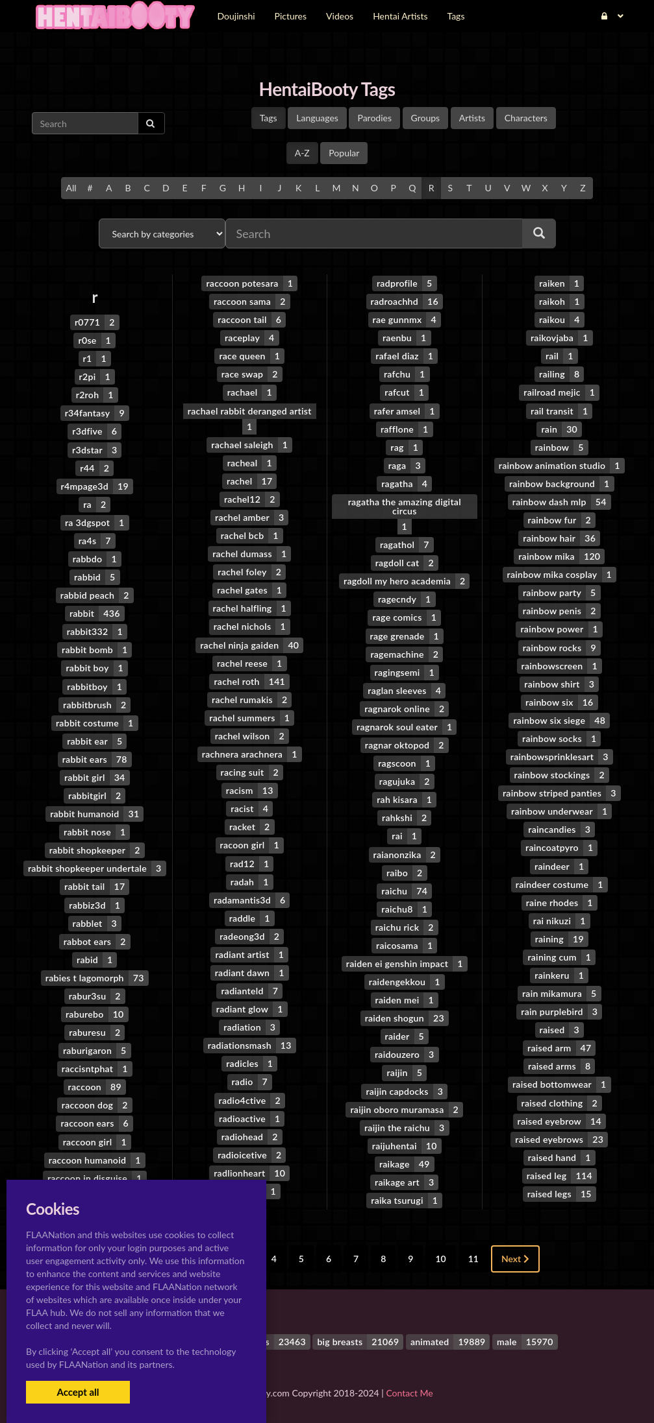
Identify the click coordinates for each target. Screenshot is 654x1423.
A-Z (302, 152)
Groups (425, 117)
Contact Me (409, 1390)
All (71, 187)
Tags (268, 117)
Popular (344, 152)
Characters (526, 117)
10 (440, 1256)
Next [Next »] (515, 1256)
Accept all (78, 1392)
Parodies (374, 117)
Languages (317, 117)
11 (473, 1256)
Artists (472, 117)
